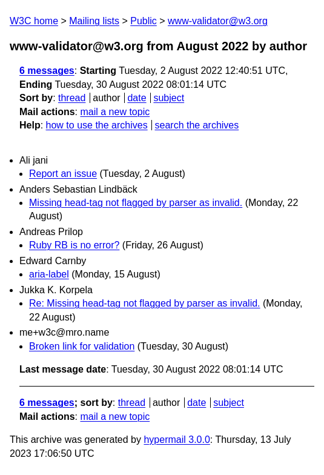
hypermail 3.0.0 (177, 439)
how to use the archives (97, 125)
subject (168, 98)
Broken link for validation (81, 346)
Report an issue (63, 173)
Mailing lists (94, 21)
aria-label (49, 274)
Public (143, 21)
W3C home (34, 21)
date (136, 98)
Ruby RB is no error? (74, 245)
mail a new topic (115, 112)
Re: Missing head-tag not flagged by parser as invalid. (144, 303)
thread (71, 98)
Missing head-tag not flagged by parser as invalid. (135, 203)
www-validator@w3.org (218, 21)
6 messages (46, 70)
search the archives (197, 125)
